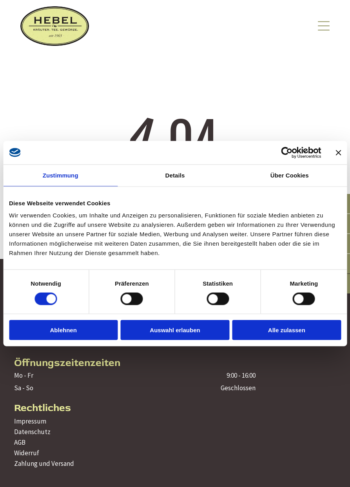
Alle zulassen (286, 330)
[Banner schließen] (338, 152)
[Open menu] (324, 26)
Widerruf (26, 453)
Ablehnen (63, 330)
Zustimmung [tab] (60, 175)
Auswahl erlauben (175, 330)
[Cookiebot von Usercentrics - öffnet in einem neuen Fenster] (286, 152)
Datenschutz (32, 431)
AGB (19, 442)
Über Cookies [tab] (289, 175)
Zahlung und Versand (44, 463)
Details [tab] (175, 175)
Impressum (30, 421)
